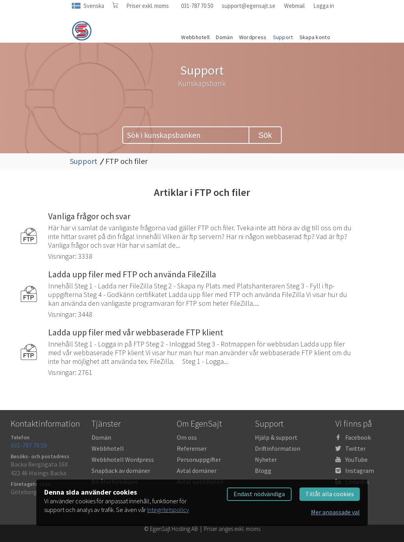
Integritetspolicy (168, 510)
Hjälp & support (276, 437)
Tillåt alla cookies (329, 494)
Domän (101, 437)
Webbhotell (108, 448)
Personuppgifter (199, 459)
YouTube (356, 459)
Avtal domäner (197, 470)
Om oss (187, 437)
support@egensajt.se (248, 5)
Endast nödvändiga (259, 494)
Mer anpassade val (335, 512)
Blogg (263, 470)
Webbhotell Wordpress (123, 459)
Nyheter (266, 459)
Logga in (323, 5)
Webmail (294, 5)
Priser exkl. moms (147, 5)
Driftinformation (277, 448)
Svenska (94, 6)
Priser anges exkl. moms (232, 529)
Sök (265, 135)
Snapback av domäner (121, 470)
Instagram (359, 470)
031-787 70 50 (197, 5)
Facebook (358, 437)
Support (83, 161)
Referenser (192, 448)
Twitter (355, 448)
